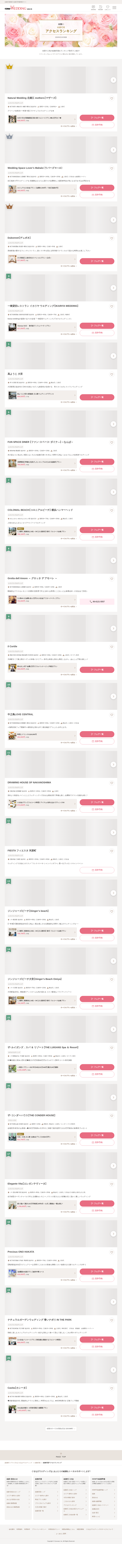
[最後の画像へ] (113, 80)
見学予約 (97, 124)
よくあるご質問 (61, 1533)
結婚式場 (37, 1463)
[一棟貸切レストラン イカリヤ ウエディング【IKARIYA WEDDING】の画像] (61, 287)
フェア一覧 (97, 117)
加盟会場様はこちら (68, 1529)
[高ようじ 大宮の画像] (61, 356)
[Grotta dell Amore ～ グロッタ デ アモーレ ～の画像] (61, 560)
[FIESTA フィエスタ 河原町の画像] (61, 832)
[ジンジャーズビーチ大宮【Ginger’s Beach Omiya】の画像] (61, 961)
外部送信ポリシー (54, 1529)
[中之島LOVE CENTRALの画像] (61, 696)
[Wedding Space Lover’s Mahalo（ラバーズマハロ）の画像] (61, 149)
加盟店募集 (80, 1529)
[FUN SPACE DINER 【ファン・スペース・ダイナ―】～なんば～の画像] (61, 423)
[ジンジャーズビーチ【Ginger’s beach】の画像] (61, 893)
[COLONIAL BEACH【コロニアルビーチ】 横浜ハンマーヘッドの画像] (61, 492)
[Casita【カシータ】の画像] (61, 1369)
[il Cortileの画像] (61, 628)
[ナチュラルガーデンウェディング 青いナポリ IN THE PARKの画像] (61, 1301)
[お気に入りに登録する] (111, 98)
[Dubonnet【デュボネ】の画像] (61, 219)
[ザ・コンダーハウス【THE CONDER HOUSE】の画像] (61, 1097)
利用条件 (27, 1529)
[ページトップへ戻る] (61, 1455)
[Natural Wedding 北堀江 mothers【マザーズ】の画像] (61, 80)
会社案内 (12, 1529)
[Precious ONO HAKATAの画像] (61, 1233)
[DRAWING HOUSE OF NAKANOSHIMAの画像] (61, 764)
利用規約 (19, 1529)
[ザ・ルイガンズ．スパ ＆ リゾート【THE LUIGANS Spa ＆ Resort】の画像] (61, 1029)
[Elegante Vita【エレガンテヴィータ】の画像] (61, 1165)
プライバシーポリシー (39, 1529)
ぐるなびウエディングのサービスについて (99, 1529)
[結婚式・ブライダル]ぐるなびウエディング (18, 1463)
